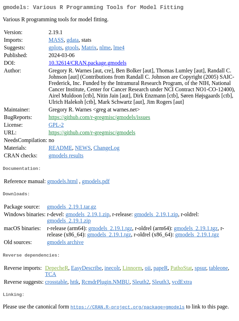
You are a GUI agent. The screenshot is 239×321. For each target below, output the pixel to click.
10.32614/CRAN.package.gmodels (87, 64)
